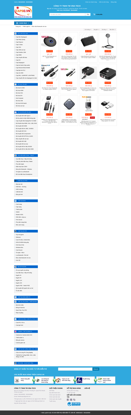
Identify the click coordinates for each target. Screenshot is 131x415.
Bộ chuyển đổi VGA (21, 131)
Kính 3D (18, 260)
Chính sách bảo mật (54, 397)
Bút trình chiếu (20, 305)
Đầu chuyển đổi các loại (22, 138)
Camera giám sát (20, 342)
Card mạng (19, 204)
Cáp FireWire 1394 (21, 52)
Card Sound (19, 250)
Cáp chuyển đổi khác (21, 57)
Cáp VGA (18, 47)
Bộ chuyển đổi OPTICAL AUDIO (24, 136)
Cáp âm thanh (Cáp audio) (23, 65)
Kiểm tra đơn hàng (104, 2)
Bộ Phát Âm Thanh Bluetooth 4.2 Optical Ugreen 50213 (49, 88)
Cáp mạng (18, 207)
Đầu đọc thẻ (19, 184)
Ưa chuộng (87, 29)
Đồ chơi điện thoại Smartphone (24, 174)
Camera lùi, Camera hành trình (24, 335)
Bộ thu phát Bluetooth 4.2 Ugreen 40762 (49, 57)
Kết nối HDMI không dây (22, 242)
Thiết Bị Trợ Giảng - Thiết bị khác (27, 301)
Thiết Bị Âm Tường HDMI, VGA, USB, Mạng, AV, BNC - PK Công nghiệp (28, 349)
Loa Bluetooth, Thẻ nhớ (22, 255)
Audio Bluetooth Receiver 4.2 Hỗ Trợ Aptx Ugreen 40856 (88, 57)
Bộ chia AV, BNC (20, 88)
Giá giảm (96, 29)
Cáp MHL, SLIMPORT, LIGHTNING (25, 75)
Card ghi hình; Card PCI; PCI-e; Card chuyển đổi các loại (28, 319)
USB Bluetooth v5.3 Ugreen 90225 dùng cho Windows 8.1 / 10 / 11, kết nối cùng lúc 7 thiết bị (88, 123)
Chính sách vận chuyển (55, 399)
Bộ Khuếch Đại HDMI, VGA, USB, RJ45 (26, 123)
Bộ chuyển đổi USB (21, 141)
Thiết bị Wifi (19, 209)
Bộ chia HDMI (19, 90)
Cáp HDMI (19, 55)
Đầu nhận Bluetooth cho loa (39, 26)
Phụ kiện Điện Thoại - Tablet (26, 155)
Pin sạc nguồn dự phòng (22, 270)
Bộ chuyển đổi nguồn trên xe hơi (24, 288)
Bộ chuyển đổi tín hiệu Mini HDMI (25, 149)
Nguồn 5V (18, 275)
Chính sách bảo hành (54, 394)
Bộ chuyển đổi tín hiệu (24, 112)
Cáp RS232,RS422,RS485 (23, 67)
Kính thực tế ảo (20, 245)
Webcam (18, 237)
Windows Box (19, 247)
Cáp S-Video (19, 44)
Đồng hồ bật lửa (20, 307)
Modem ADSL (19, 214)
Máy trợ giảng (19, 312)
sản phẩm (98, 14)
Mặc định (112, 29)
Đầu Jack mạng (20, 224)
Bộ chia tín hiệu (22, 84)
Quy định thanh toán (54, 392)
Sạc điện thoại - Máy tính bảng (24, 159)
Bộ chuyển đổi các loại (22, 144)
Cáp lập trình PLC (20, 70)
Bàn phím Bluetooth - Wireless (24, 169)
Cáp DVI (18, 60)
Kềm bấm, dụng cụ (21, 217)
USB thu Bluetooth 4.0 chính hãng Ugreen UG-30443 (108, 120)
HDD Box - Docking (21, 186)
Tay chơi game (20, 234)
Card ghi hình (19, 325)
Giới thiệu (51, 390)
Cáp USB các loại (20, 50)
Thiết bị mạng (22, 200)
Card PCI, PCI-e (20, 322)
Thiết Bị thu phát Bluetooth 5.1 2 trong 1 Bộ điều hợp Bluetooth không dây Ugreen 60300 (49, 121)
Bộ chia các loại (20, 105)
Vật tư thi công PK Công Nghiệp (24, 352)
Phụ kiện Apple (20, 164)
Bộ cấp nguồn (22, 266)
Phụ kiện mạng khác (21, 222)
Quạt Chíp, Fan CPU (21, 310)
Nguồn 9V (18, 277)
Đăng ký (96, 369)
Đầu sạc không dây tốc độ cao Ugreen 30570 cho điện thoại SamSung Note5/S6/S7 (69, 58)
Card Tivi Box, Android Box (23, 239)
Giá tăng (104, 29)
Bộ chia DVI (19, 95)
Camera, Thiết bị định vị (25, 331)
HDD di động (19, 189)
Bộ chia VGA (19, 93)
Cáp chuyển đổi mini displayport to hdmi (26, 78)
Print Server (19, 219)
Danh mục (24, 23)
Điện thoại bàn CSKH (21, 166)
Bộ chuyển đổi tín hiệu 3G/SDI (24, 146)
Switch (17, 212)
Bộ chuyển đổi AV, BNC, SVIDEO (24, 128)
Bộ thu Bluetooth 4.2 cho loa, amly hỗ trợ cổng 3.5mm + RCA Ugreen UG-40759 (88, 89)
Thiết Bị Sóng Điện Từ (24, 297)
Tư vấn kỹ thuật (71, 392)
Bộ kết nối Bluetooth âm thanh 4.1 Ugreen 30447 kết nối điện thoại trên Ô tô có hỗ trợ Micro (107, 58)
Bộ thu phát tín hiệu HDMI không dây (25, 118)
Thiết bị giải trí (26, 26)
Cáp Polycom (19, 42)
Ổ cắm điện (19, 290)
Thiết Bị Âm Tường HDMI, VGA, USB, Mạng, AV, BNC (26, 355)
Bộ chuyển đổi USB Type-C (23, 115)
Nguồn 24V (19, 283)
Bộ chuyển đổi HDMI (21, 126)
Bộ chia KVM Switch (21, 103)
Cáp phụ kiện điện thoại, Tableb (24, 161)
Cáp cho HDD (19, 73)
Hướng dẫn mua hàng (72, 390)
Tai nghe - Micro (20, 252)
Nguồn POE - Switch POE (23, 285)
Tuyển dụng (52, 401)
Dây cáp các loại (23, 33)
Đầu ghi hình (19, 194)
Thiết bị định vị (20, 337)
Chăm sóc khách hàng (91, 2)
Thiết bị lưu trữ (22, 180)
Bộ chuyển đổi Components (23, 133)
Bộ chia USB (19, 100)
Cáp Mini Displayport (21, 37)
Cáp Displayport (20, 62)
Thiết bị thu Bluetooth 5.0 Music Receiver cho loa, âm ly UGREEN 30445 (107, 89)
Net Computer (19, 98)
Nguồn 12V (19, 280)
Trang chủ (18, 26)
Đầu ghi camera (20, 340)
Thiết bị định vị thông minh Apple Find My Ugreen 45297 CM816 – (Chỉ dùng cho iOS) (69, 121)
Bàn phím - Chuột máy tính (25, 363)
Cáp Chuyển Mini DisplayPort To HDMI (26, 120)
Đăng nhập (113, 2)
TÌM (88, 14)
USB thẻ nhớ (19, 191)
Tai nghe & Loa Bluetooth (22, 171)
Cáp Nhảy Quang (20, 39)
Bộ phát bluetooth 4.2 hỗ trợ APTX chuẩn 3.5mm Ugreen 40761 (69, 89)
